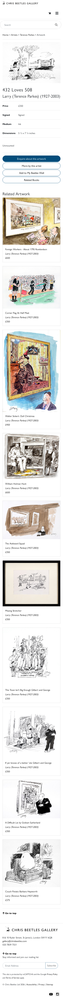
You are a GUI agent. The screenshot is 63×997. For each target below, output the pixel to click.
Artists (14, 34)
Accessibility (31, 984)
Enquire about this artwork (31, 159)
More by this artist (31, 166)
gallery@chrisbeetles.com (15, 941)
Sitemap (49, 984)
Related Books (31, 180)
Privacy (41, 984)
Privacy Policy (52, 974)
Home (6, 34)
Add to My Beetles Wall (31, 173)
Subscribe (51, 965)
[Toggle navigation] (57, 13)
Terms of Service (12, 977)
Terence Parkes (27, 34)
